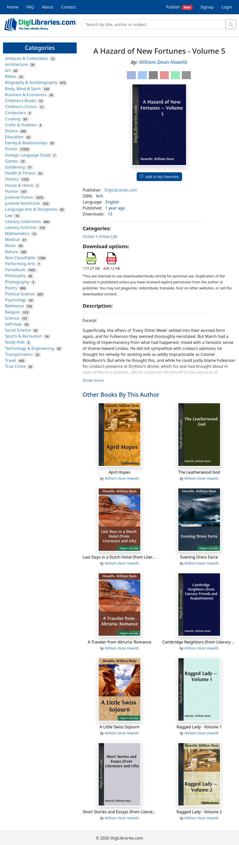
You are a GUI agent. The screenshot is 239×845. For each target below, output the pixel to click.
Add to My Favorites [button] (159, 176)
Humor (11, 191)
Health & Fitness (20, 173)
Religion (12, 312)
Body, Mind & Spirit (23, 88)
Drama (11, 131)
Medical (12, 239)
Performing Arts (20, 263)
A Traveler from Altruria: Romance (119, 642)
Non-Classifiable (20, 257)
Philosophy (15, 275)
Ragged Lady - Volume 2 (199, 812)
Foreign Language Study (28, 155)
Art (8, 70)
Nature (11, 251)
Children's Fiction (21, 106)
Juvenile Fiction (19, 197)
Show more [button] (93, 380)
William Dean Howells (163, 62)
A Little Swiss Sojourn (119, 727)
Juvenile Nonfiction (22, 203)
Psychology (15, 300)
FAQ (30, 7)
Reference (14, 306)
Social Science (18, 330)
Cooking (12, 119)
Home (12, 7)
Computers (15, 112)
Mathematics (17, 233)
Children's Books (20, 100)
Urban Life (108, 236)
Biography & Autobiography (31, 82)
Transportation (19, 354)
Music (10, 245)
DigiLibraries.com (120, 190)
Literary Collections (23, 221)
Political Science (20, 294)
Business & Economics (26, 94)
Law (8, 215)
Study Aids (14, 342)
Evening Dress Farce (199, 557)
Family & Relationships (26, 143)
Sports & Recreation (23, 336)
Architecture (16, 64)
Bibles (10, 76)
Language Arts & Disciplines (31, 209)
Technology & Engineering (29, 348)
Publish (179, 7)
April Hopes (119, 472)
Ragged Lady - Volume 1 (199, 727)
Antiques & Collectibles (26, 58)
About (47, 7)
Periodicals (15, 269)
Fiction (11, 149)
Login (227, 7)
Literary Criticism (21, 227)
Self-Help (13, 324)
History (11, 179)
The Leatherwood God (199, 472)
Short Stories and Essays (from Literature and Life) (129, 812)
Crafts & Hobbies (20, 125)
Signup (207, 7)
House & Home (19, 185)
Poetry (11, 288)
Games (11, 161)
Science (12, 318)
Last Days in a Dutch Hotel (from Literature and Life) (131, 557)
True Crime (15, 366)
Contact (68, 7)
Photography (17, 282)
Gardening (15, 167)
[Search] (154, 24)
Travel (10, 360)
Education (14, 137)
